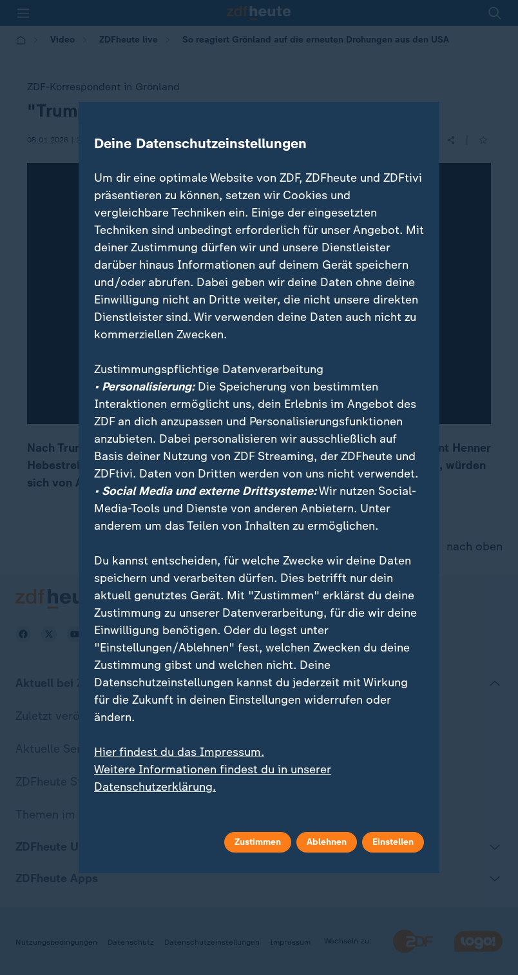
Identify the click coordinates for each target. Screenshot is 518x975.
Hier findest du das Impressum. (179, 752)
